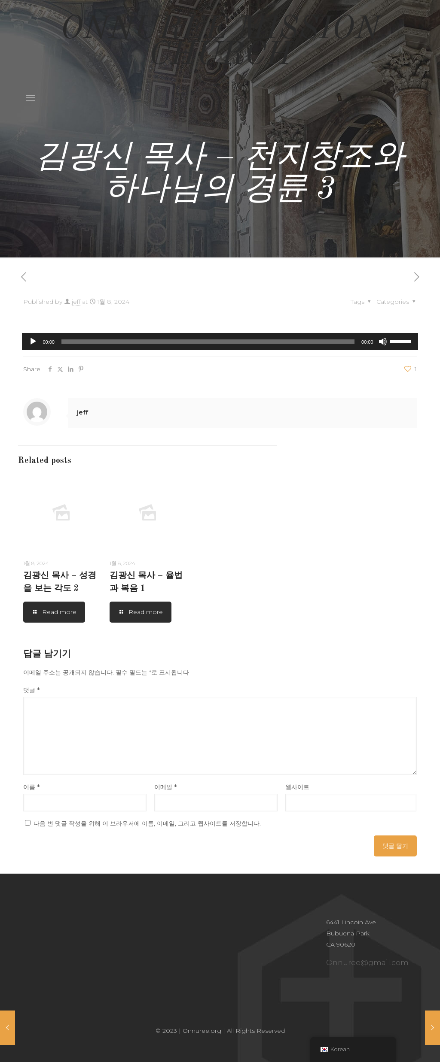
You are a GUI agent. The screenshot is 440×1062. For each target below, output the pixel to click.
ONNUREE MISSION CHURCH (220, 43)
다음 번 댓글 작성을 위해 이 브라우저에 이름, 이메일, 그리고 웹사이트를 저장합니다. (147, 823)
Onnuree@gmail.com (367, 962)
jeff (76, 302)
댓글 (31, 690)
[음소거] (383, 341)
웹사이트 (297, 787)
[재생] (33, 341)
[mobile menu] (30, 98)
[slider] (207, 341)
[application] (220, 341)
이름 (31, 787)
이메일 (165, 787)
